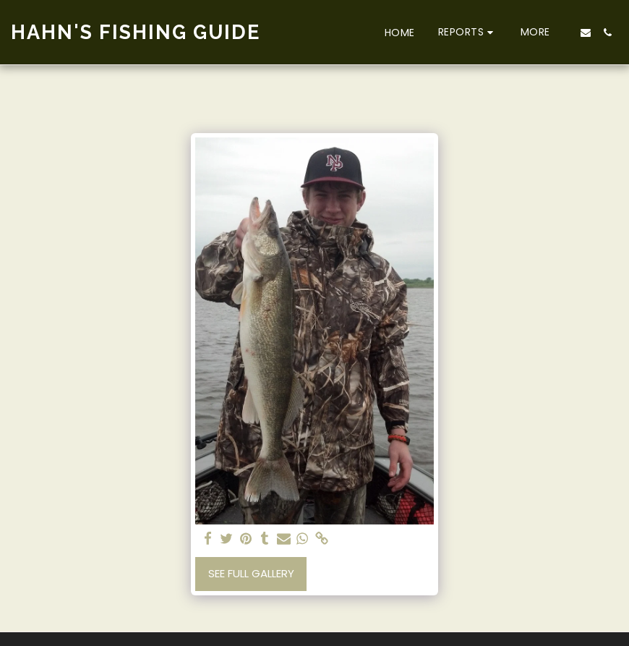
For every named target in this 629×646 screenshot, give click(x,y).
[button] (467, 32)
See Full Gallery (251, 573)
